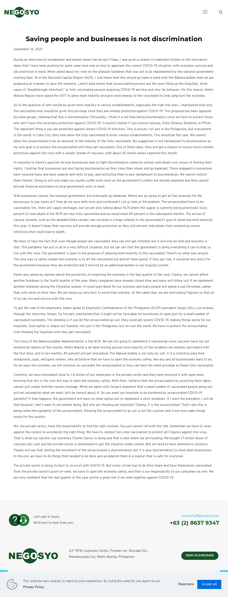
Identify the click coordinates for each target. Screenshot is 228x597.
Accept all (209, 584)
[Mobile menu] (205, 12)
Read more (186, 584)
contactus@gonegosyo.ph (200, 516)
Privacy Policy (33, 587)
